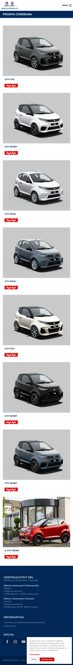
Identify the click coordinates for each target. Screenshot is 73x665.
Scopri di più (11, 85)
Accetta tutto (47, 659)
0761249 (7, 588)
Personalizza (34, 655)
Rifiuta (34, 659)
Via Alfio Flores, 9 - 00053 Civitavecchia (21, 594)
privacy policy (40, 650)
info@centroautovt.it (13, 591)
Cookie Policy (10, 626)
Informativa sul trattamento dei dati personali (24, 622)
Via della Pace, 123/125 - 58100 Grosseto (21, 607)
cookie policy (53, 650)
